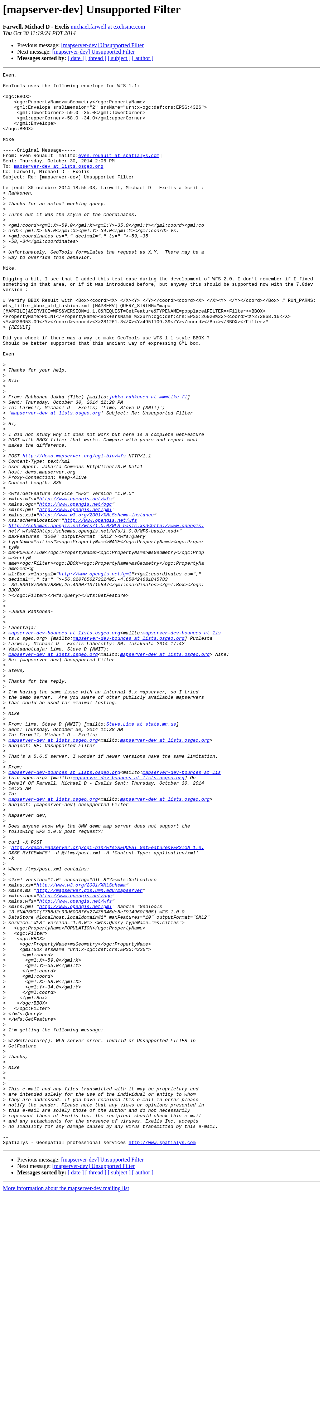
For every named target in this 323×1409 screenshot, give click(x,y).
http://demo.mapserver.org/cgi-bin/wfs (74, 533)
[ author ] (143, 58)
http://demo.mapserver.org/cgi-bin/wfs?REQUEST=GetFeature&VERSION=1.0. (107, 1003)
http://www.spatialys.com (162, 1357)
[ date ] (76, 58)
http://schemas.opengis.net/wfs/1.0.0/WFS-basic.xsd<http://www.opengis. (106, 616)
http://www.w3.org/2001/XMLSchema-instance (96, 603)
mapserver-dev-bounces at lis (182, 745)
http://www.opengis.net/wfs (75, 584)
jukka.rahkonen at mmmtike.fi (148, 462)
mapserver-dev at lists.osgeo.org (58, 185)
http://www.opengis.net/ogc (75, 591)
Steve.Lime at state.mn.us (141, 854)
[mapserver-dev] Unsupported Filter (102, 45)
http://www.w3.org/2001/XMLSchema (81, 1048)
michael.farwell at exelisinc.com (108, 27)
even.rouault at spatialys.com (118, 172)
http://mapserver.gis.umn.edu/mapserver (90, 1054)
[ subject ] (119, 58)
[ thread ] (95, 58)
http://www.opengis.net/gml (75, 597)
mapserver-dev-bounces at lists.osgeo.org (64, 745)
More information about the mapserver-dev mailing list (66, 1403)
